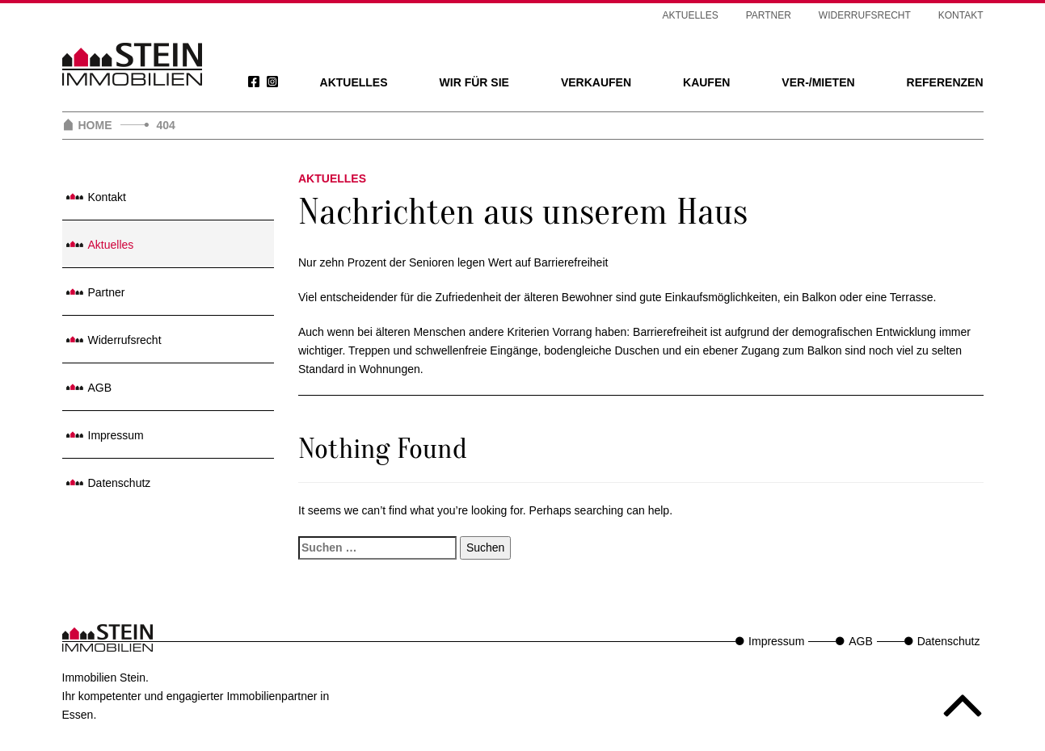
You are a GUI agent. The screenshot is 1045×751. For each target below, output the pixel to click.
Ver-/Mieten (818, 82)
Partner (768, 15)
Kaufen (706, 82)
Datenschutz (119, 482)
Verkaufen (596, 82)
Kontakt (961, 15)
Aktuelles (354, 82)
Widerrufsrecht (865, 15)
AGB (100, 387)
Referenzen (945, 82)
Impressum (116, 435)
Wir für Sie (474, 82)
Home (95, 125)
